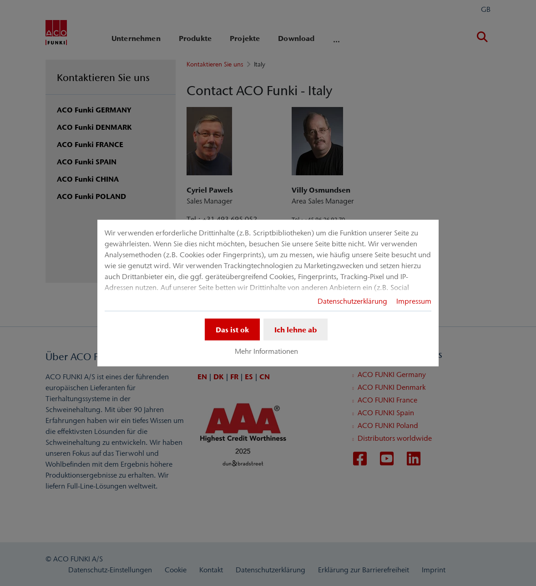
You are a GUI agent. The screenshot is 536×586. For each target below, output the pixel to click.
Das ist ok (232, 329)
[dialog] (268, 293)
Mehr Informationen (266, 351)
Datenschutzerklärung (352, 300)
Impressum (413, 300)
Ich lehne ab (295, 329)
